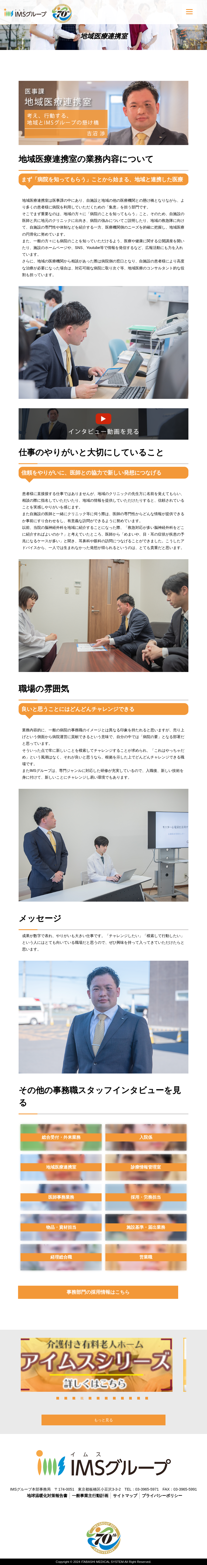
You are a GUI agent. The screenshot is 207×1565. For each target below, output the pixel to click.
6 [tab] (98, 1398)
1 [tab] (57, 1398)
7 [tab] (106, 1398)
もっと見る (103, 1420)
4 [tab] (82, 1398)
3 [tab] (74, 1398)
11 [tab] (138, 1398)
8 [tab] (114, 1398)
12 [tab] (146, 1398)
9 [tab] (122, 1398)
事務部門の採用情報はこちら (98, 1292)
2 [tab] (65, 1398)
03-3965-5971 (147, 1489)
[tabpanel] (103, 1365)
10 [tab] (130, 1398)
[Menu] (189, 11)
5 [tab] (90, 1398)
